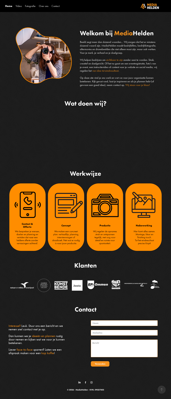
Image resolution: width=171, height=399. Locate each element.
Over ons (43, 6)
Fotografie (30, 6)
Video (19, 6)
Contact (56, 6)
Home (8, 6)
